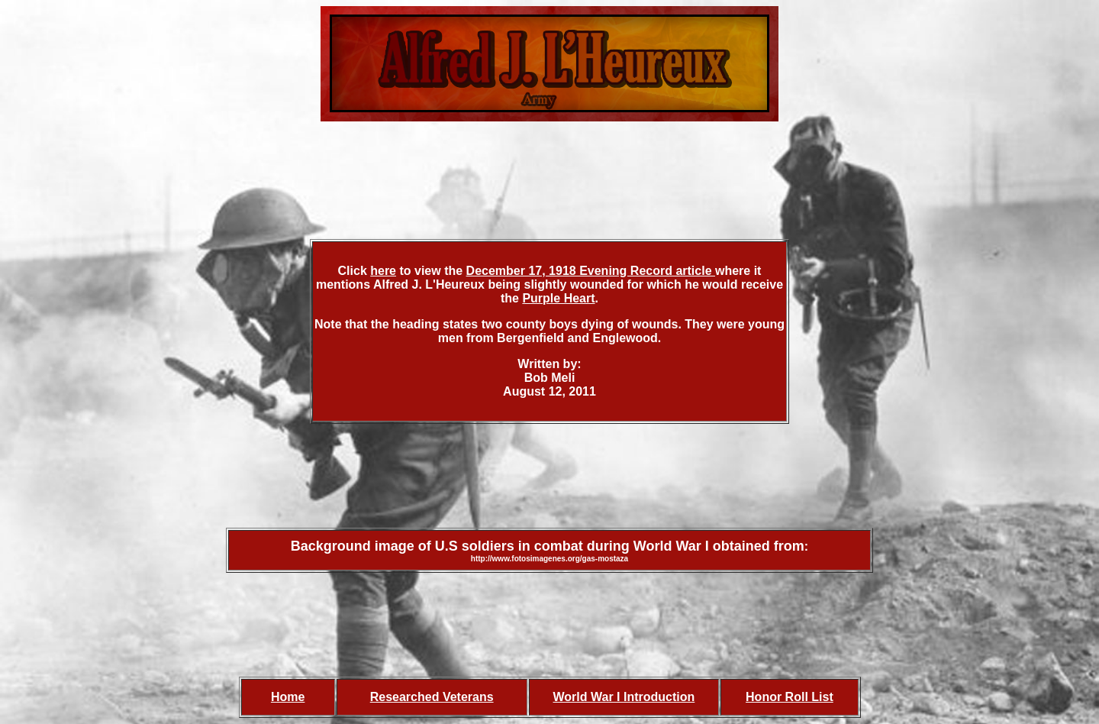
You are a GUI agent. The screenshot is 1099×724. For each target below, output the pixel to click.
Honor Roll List (789, 696)
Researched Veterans (432, 696)
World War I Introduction (624, 696)
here (383, 270)
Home (288, 696)
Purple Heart (558, 298)
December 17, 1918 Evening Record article (590, 270)
